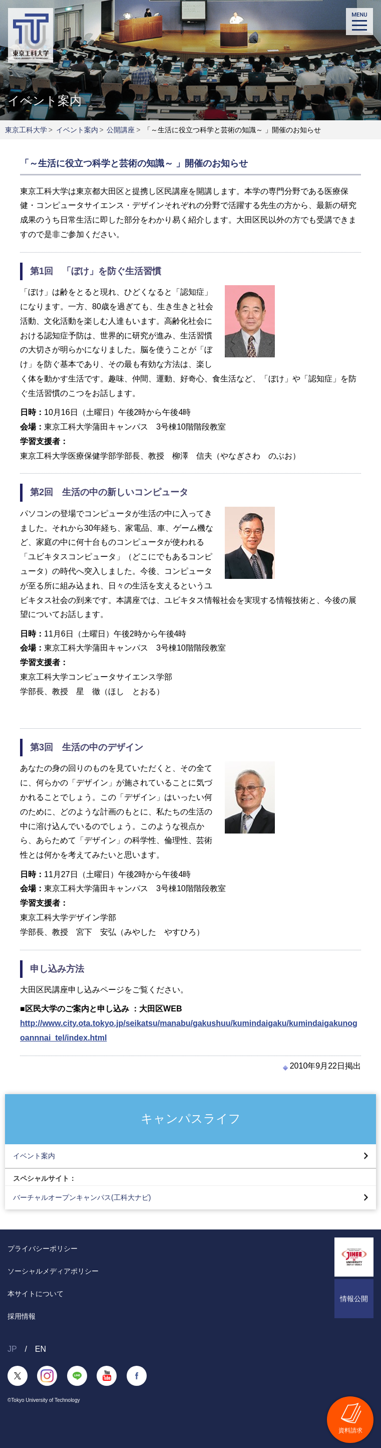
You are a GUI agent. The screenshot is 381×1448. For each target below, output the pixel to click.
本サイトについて (36, 1294)
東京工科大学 (26, 130)
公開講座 (121, 130)
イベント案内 (77, 130)
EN (40, 1349)
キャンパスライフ (191, 1118)
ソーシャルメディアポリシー (53, 1271)
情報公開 (354, 1299)
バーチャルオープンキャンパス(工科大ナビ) (82, 1197)
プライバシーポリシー (43, 1249)
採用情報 (22, 1316)
